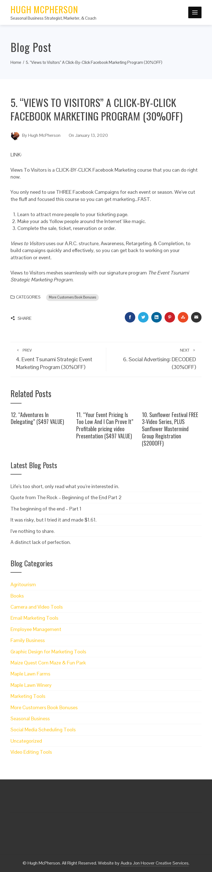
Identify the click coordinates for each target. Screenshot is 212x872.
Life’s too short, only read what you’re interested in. (64, 486)
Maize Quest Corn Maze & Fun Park (48, 662)
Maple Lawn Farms (30, 674)
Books (17, 596)
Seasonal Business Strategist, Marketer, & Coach (53, 18)
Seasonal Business (30, 718)
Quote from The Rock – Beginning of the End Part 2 (66, 497)
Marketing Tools (27, 696)
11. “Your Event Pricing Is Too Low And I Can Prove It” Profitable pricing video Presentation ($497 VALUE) (104, 425)
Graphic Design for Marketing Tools (48, 651)
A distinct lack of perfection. (40, 542)
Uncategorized (26, 741)
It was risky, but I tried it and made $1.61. (53, 520)
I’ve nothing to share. (32, 531)
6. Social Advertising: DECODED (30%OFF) (154, 359)
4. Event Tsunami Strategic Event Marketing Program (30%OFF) (58, 359)
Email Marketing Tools (34, 618)
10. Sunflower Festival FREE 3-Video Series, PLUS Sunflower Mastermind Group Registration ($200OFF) (170, 428)
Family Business (27, 640)
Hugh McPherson (44, 9)
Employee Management (35, 629)
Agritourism (23, 584)
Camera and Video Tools (36, 607)
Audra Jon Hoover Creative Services (155, 863)
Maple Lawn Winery (31, 685)
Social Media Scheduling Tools (43, 729)
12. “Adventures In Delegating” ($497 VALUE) (37, 418)
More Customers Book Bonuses (72, 297)
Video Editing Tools (31, 752)
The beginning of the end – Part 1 (45, 509)
